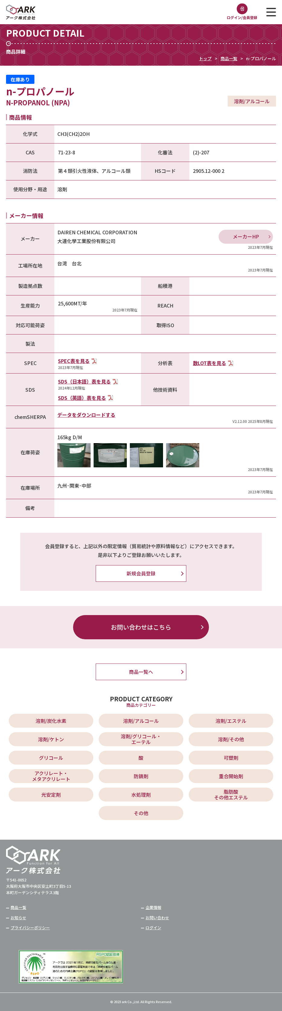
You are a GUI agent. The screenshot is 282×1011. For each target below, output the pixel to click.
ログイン (153, 927)
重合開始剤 (231, 776)
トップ (205, 58)
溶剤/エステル (231, 720)
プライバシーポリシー (30, 927)
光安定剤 (51, 794)
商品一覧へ (141, 671)
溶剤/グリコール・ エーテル (141, 739)
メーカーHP (246, 236)
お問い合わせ (157, 917)
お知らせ (18, 917)
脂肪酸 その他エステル (231, 794)
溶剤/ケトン (51, 739)
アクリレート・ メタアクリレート (51, 775)
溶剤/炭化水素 (51, 720)
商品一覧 (228, 58)
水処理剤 (141, 794)
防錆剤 (141, 776)
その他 (141, 813)
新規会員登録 (141, 573)
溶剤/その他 (231, 739)
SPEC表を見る (74, 360)
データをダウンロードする (86, 414)
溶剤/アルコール (141, 720)
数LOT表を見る (209, 363)
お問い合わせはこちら (141, 627)
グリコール (51, 757)
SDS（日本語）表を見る (84, 381)
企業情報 (153, 907)
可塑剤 (231, 757)
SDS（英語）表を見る (82, 397)
